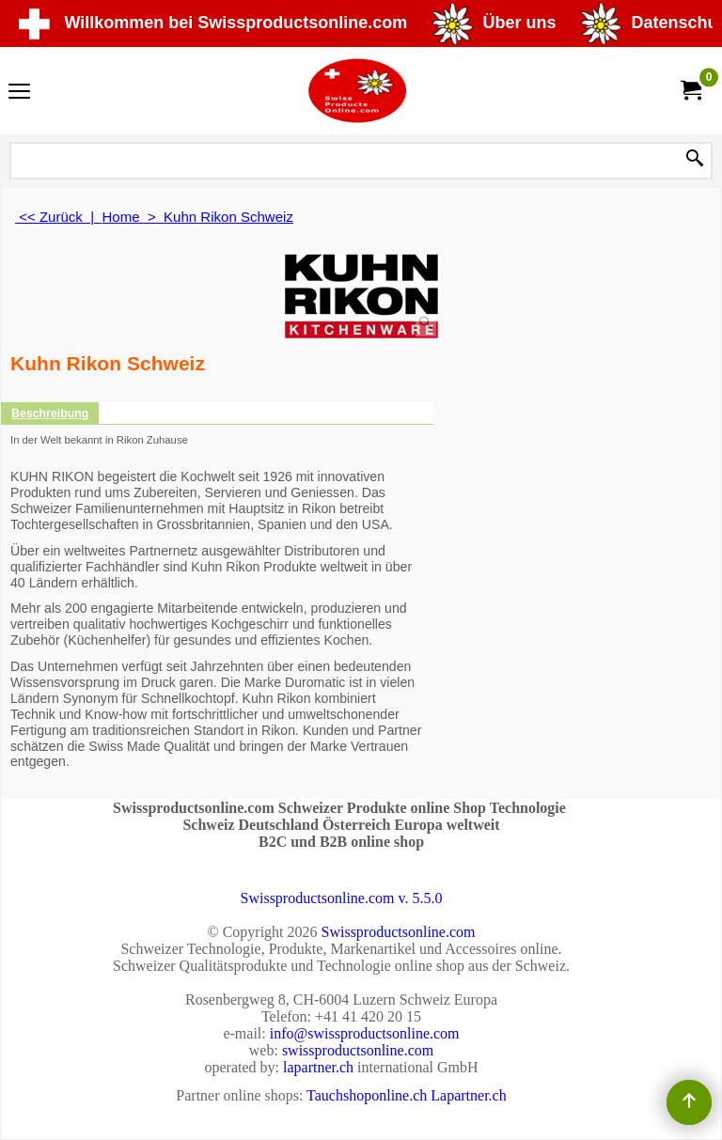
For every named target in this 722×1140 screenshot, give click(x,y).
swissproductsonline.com (357, 1050)
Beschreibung (49, 413)
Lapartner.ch (468, 1095)
